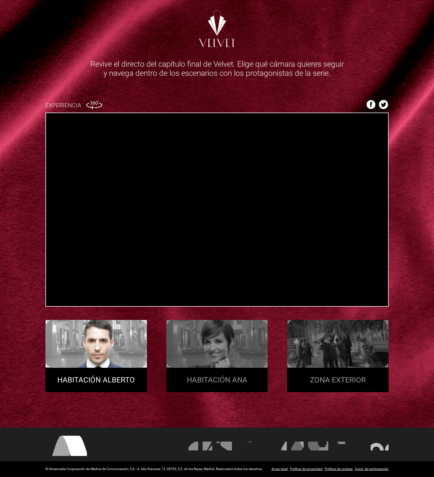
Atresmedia (66, 445)
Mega (263, 446)
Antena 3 (193, 446)
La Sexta (207, 446)
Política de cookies (339, 469)
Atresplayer (358, 446)
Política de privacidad (306, 469)
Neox (224, 446)
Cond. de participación (372, 469)
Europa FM (318, 446)
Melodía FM (339, 446)
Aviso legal (280, 469)
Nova (244, 446)
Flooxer (380, 446)
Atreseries (281, 446)
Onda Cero (297, 446)
